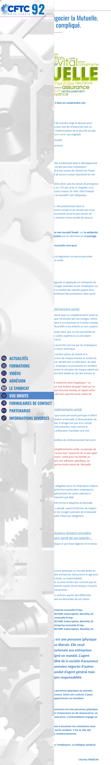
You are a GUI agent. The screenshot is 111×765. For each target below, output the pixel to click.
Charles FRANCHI (88, 759)
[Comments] (94, 43)
